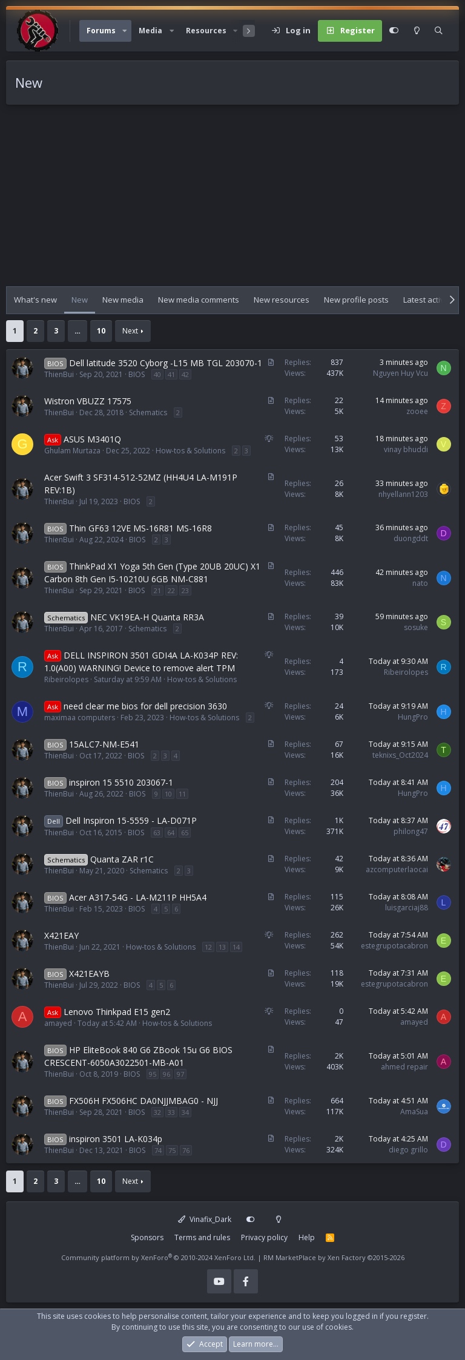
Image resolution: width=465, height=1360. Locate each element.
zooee (417, 411)
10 (101, 331)
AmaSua (414, 1111)
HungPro (413, 717)
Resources (206, 30)
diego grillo (408, 1150)
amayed (58, 1023)
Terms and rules (202, 1237)
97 (180, 1074)
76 (186, 1150)
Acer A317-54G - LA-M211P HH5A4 (137, 897)
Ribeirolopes (66, 679)
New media (122, 299)
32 (157, 1112)
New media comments (198, 299)
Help (306, 1237)
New (79, 299)
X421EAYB (89, 973)
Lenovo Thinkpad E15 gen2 (117, 1011)
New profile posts (356, 299)
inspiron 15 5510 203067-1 (121, 782)
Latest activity (428, 299)
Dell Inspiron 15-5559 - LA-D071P (131, 820)
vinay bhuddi (406, 449)
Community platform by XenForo (158, 1257)
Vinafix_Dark (204, 1219)
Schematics (148, 412)
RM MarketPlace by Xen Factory (333, 1257)
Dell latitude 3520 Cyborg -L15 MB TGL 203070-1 (165, 363)
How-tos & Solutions (190, 450)
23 (185, 590)
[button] (124, 31)
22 (171, 590)
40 (157, 374)
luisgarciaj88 (406, 907)
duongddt (411, 538)
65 (184, 832)
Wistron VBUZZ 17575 (87, 401)
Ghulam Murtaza (72, 450)
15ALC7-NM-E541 (104, 744)
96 (166, 1074)
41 (171, 374)
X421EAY (61, 935)
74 (158, 1150)
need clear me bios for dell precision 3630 (145, 706)
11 (182, 793)
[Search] (438, 31)
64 (170, 832)
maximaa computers (79, 717)
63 (156, 832)
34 (185, 1112)
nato (420, 583)
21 (157, 590)
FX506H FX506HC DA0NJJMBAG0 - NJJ (143, 1100)
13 (222, 946)
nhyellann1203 (403, 494)
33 (171, 1112)
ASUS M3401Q (92, 439)
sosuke (416, 627)
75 (172, 1150)
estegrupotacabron (394, 946)
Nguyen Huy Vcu (400, 373)
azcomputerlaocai (397, 869)
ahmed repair (404, 1067)
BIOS (136, 374)
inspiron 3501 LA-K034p (115, 1139)
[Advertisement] (232, 201)
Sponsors (147, 1237)
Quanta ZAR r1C (122, 859)
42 (185, 374)
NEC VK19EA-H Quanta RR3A (147, 617)
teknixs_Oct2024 (400, 755)
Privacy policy (264, 1237)
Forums (101, 30)
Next (130, 331)
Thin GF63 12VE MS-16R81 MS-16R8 (140, 528)
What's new (35, 299)
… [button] (77, 331)
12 (208, 946)
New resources (281, 299)
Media (150, 30)
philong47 (411, 831)
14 (236, 946)
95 (152, 1074)
